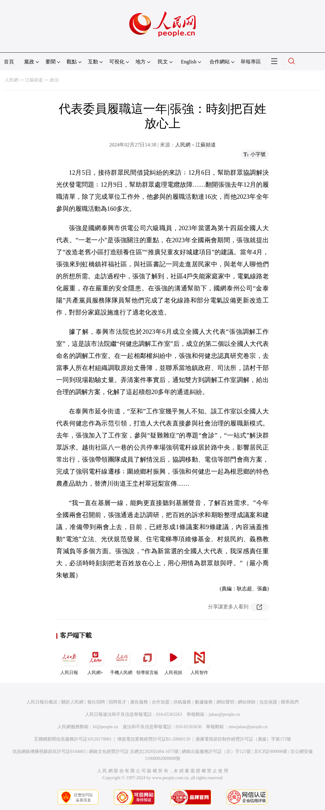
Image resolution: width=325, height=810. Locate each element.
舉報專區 (251, 61)
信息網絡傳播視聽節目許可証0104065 (49, 751)
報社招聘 (96, 702)
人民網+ (95, 660)
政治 (54, 80)
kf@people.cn (105, 726)
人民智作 (199, 660)
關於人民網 (72, 702)
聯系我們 (290, 702)
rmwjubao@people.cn (248, 726)
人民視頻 (173, 660)
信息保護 (268, 702)
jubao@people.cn (224, 714)
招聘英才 (117, 702)
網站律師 (246, 702)
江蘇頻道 (34, 80)
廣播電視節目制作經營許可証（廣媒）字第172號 (243, 739)
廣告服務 (139, 702)
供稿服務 (182, 702)
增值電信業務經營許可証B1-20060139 (153, 739)
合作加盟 (160, 702)
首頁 (9, 61)
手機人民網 (121, 660)
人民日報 (69, 660)
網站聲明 (225, 702)
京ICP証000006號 (271, 751)
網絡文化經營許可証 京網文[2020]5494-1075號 (134, 751)
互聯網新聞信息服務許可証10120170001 (73, 739)
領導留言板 (147, 660)
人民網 (11, 80)
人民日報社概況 (41, 702)
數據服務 (204, 702)
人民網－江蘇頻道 (195, 144)
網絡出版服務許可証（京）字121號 (216, 751)
